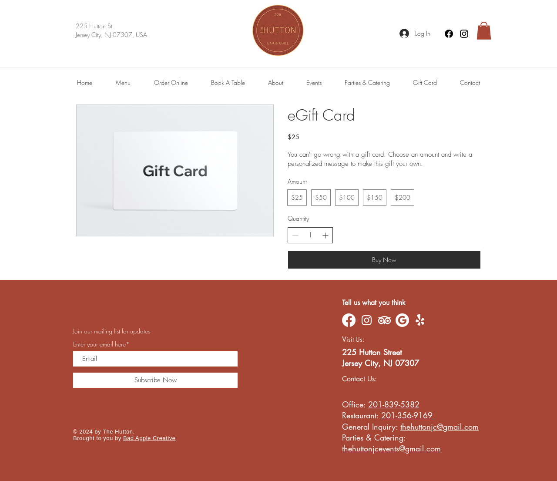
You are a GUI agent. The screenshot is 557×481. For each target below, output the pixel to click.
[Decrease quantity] (295, 235)
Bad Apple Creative (149, 438)
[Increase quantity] (325, 235)
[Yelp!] (420, 320)
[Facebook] (448, 33)
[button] (483, 31)
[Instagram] (464, 33)
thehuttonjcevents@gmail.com (391, 448)
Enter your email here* (101, 344)
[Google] (402, 320)
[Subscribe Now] (155, 380)
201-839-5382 (393, 404)
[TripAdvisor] (384, 320)
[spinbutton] (310, 235)
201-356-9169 (408, 415)
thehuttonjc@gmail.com (439, 426)
